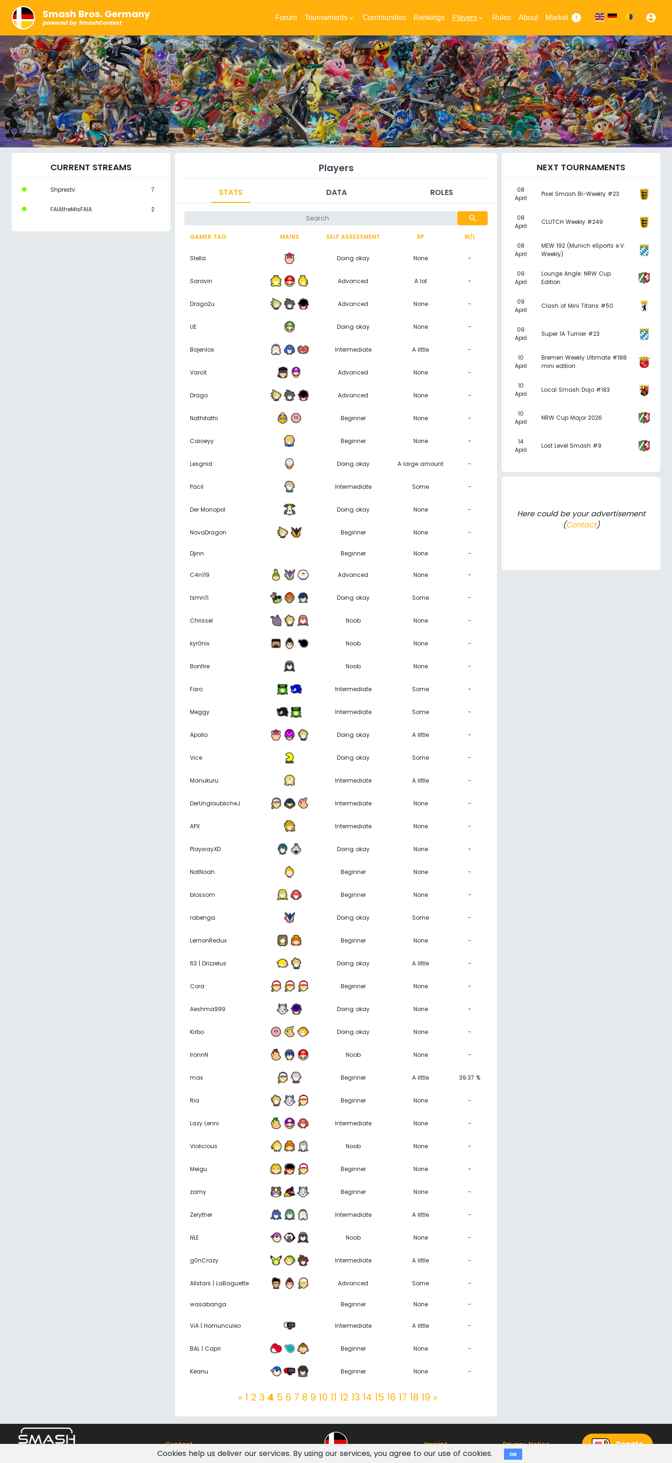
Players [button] (468, 17)
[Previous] (240, 1397)
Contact (581, 525)
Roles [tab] (441, 192)
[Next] (435, 1397)
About (528, 17)
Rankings (429, 17)
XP (420, 237)
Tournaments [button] (329, 17)
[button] (651, 17)
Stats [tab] (231, 192)
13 (355, 1397)
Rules (501, 17)
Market (564, 17)
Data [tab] (336, 192)
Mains (289, 237)
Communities (384, 17)
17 (403, 1397)
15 (379, 1397)
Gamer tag (208, 237)
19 (425, 1397)
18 (414, 1397)
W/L (470, 237)
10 (323, 1397)
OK (513, 1454)
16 (391, 1397)
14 (367, 1397)
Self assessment (353, 237)
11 (333, 1397)
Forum (286, 17)
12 (344, 1397)
